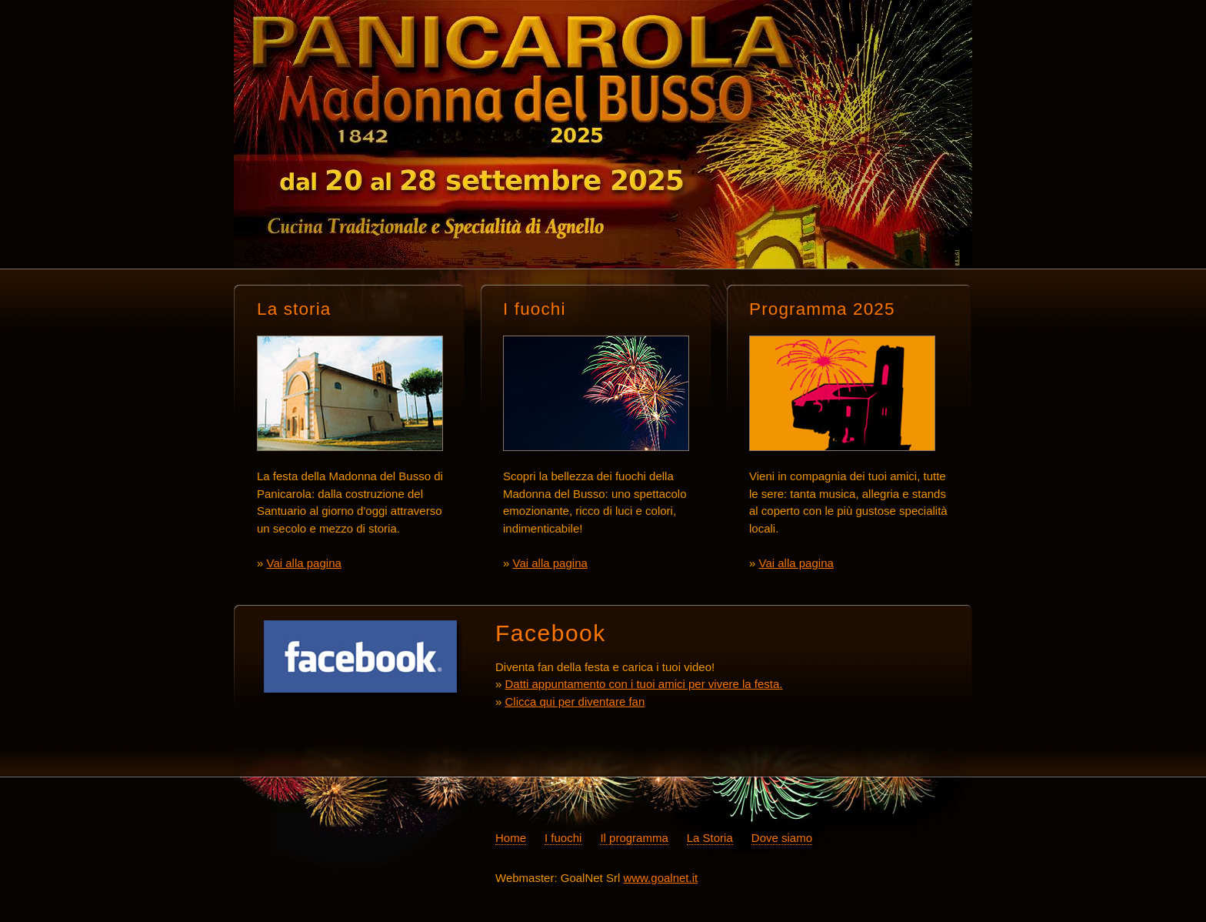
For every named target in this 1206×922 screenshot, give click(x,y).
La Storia (710, 837)
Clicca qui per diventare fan (575, 701)
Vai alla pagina (304, 563)
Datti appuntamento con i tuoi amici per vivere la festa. (644, 683)
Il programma (634, 837)
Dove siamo (781, 837)
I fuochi (563, 837)
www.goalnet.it (660, 877)
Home (510, 837)
